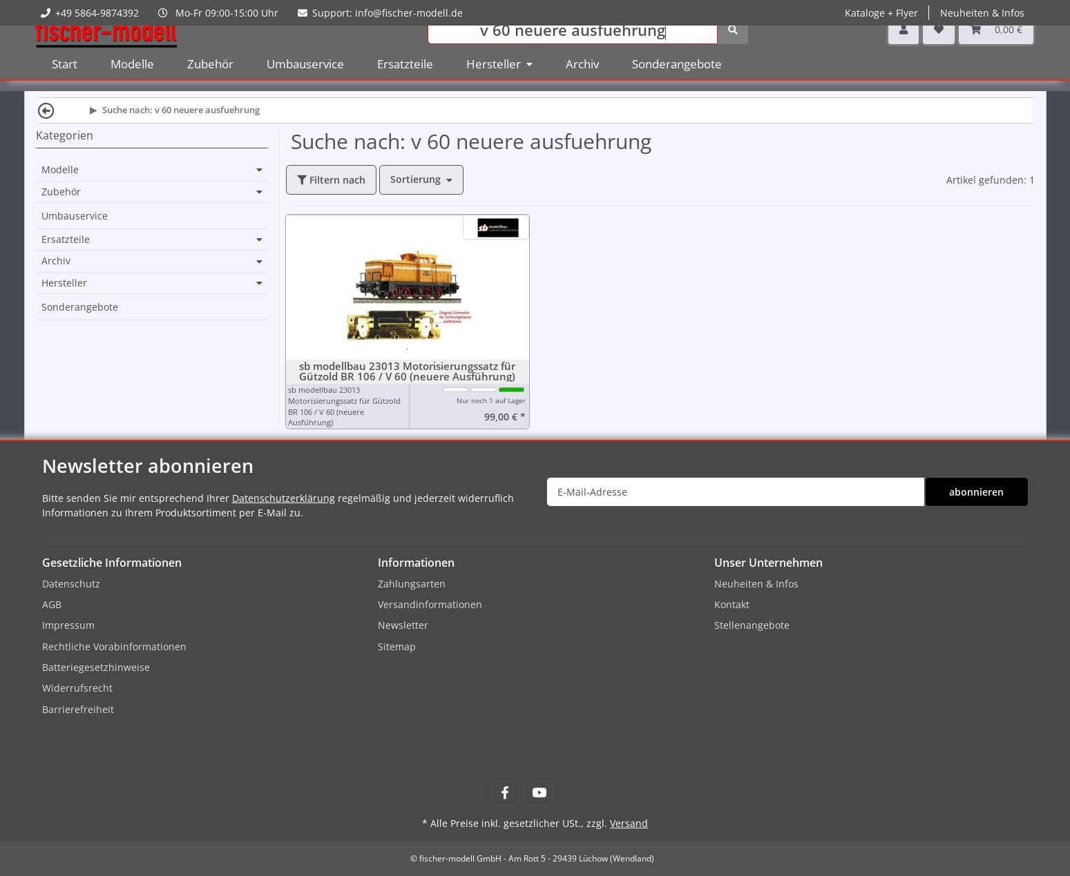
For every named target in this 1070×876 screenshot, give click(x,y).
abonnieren (976, 491)
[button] (903, 48)
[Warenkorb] (996, 48)
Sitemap (397, 646)
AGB (51, 604)
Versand (629, 823)
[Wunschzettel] (939, 48)
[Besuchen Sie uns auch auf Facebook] (505, 793)
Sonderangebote (79, 306)
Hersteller (64, 283)
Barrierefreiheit (78, 709)
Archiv (55, 261)
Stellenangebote (752, 625)
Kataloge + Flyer (881, 12)
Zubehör (61, 192)
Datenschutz (71, 583)
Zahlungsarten (412, 583)
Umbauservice (74, 215)
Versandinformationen (430, 604)
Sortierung (415, 179)
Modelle (60, 170)
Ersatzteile (65, 239)
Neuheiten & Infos (982, 12)
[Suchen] (573, 49)
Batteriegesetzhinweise (96, 667)
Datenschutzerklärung (283, 498)
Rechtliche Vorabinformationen (114, 646)
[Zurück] (46, 110)
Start (64, 82)
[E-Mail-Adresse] (735, 492)
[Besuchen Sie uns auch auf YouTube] (539, 793)
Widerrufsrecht (77, 687)
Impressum (68, 625)
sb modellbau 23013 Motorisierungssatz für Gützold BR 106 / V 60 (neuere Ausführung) (407, 371)
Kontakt (731, 604)
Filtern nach (331, 179)
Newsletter (403, 625)
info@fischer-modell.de (409, 12)
